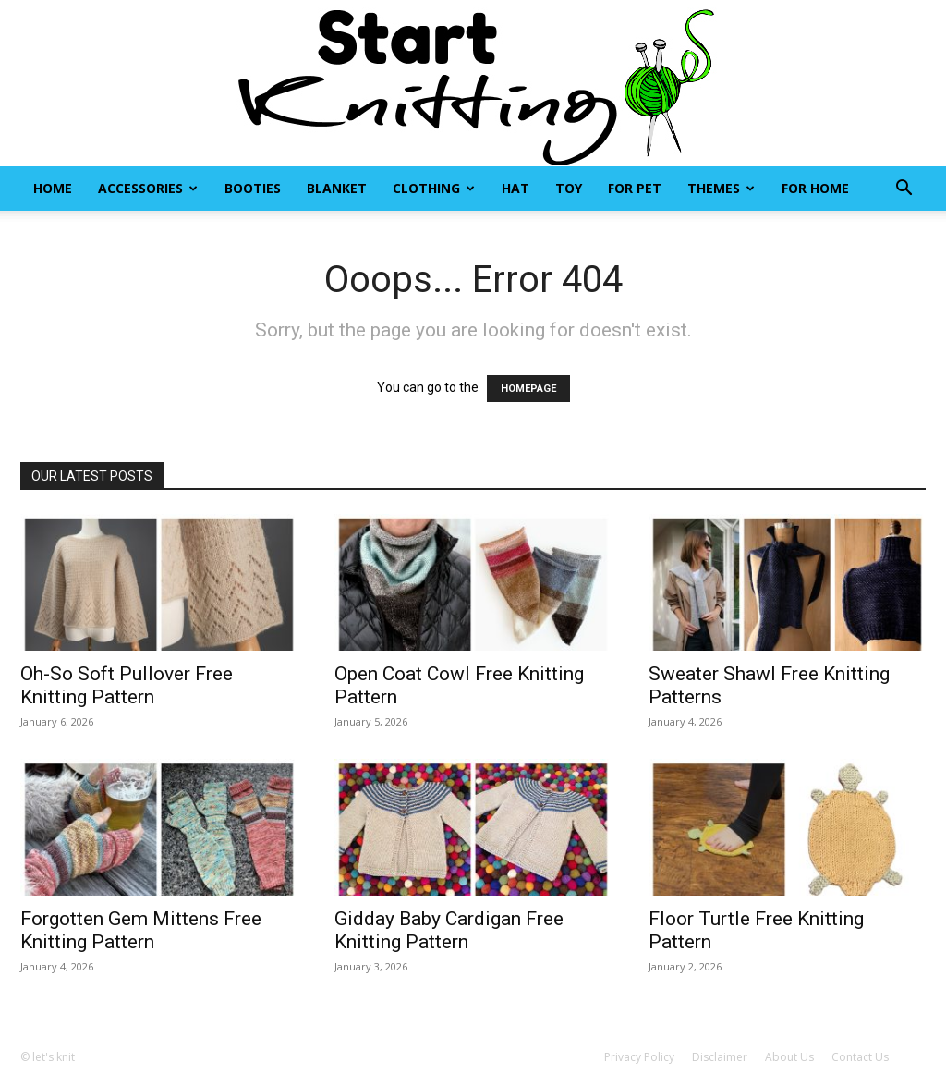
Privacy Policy (639, 1057)
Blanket (337, 188)
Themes (721, 188)
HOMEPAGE (528, 389)
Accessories (148, 188)
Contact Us (860, 1057)
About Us (789, 1057)
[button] (903, 190)
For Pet (634, 188)
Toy (568, 188)
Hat (515, 188)
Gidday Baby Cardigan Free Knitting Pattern (449, 930)
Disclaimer (719, 1057)
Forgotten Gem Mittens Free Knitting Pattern (140, 930)
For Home (815, 188)
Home (52, 188)
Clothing (434, 188)
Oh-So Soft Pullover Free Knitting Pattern (126, 685)
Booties (252, 188)
